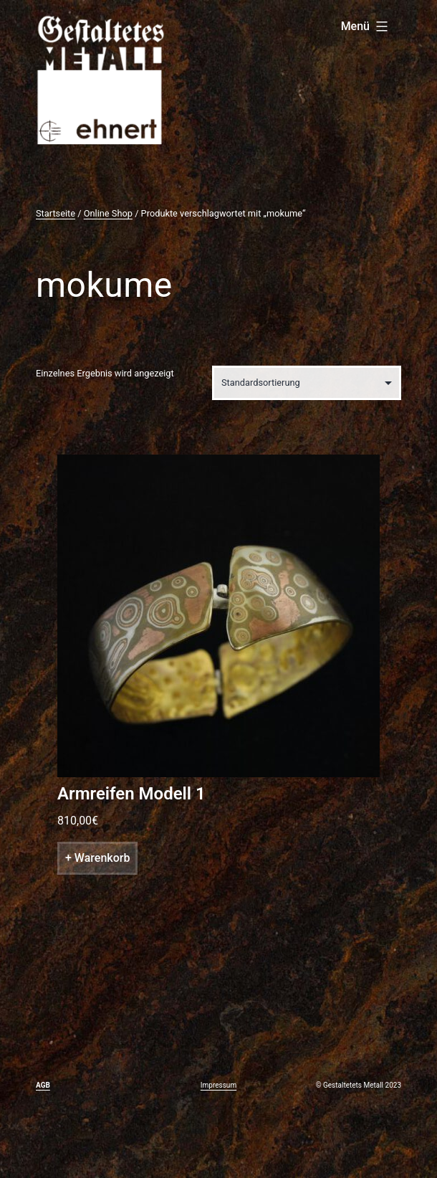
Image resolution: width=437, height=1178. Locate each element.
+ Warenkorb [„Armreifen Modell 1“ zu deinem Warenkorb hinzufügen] (97, 858)
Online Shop (108, 213)
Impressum (218, 1085)
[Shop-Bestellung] (306, 383)
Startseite (55, 213)
